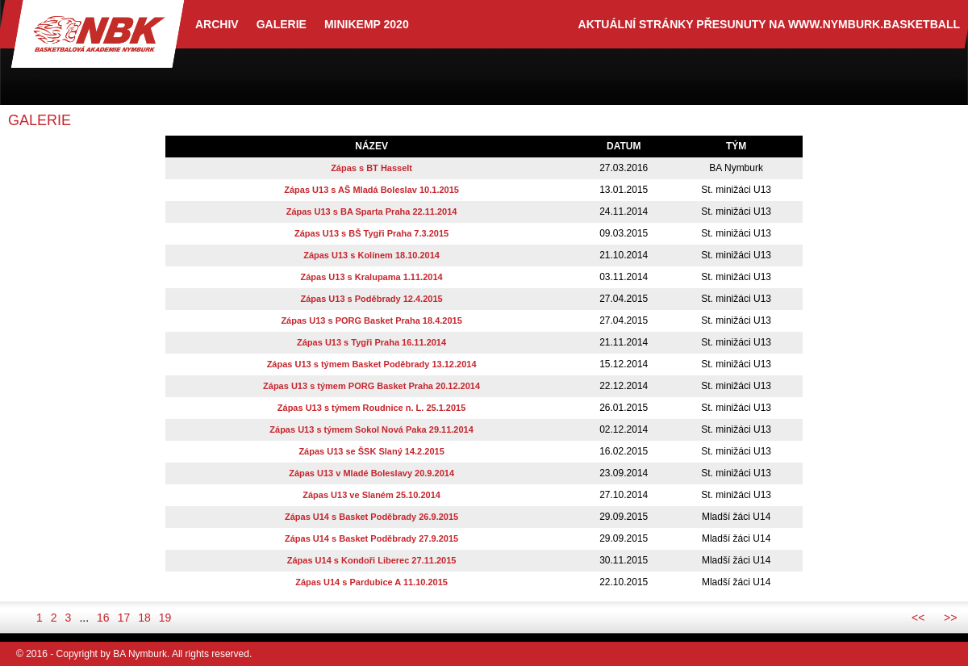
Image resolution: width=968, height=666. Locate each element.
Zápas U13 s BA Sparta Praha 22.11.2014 (371, 211)
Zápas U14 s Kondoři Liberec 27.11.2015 (372, 560)
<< (918, 617)
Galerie (282, 24)
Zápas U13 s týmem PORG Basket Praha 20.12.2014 (371, 386)
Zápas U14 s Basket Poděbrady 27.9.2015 (371, 538)
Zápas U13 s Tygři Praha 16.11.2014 (371, 342)
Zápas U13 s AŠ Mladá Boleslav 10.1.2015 (371, 190)
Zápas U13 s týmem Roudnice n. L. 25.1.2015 (371, 408)
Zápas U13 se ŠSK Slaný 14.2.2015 (371, 451)
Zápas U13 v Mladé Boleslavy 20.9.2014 (371, 473)
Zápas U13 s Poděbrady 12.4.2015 (372, 299)
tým (736, 146)
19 (165, 617)
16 (103, 617)
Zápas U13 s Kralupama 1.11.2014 (372, 277)
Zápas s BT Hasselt (371, 168)
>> (950, 617)
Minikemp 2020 (366, 24)
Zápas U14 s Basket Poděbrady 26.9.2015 (371, 516)
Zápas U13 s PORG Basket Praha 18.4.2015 (371, 320)
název (371, 146)
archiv (217, 24)
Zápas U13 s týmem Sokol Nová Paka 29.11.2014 (371, 429)
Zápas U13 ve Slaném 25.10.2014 (371, 495)
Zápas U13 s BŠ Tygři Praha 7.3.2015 (371, 233)
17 (124, 617)
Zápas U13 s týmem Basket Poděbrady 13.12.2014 (372, 364)
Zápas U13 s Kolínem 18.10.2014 (371, 255)
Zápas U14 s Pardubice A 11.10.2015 (371, 582)
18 (144, 617)
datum (623, 146)
